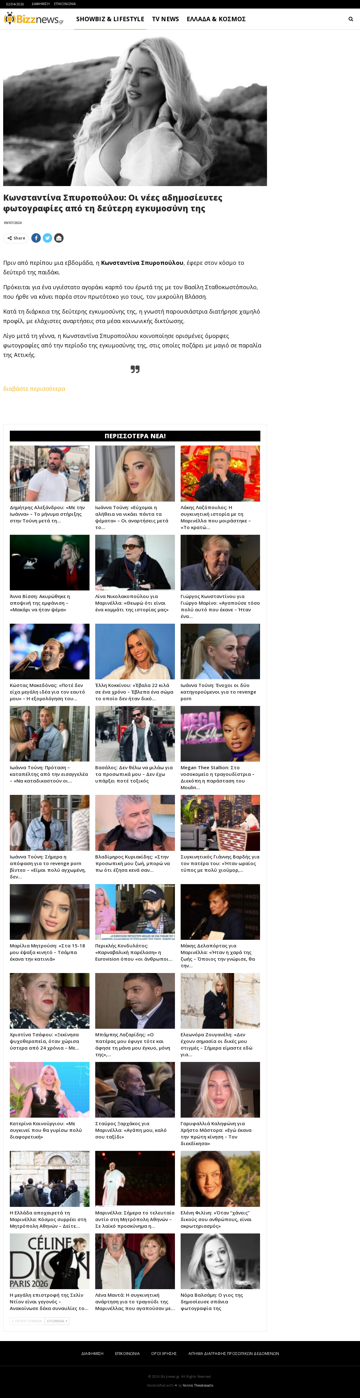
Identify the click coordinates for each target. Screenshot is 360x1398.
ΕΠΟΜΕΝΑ (57, 1321)
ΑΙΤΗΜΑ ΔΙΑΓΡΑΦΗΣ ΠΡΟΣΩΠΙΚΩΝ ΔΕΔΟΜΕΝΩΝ (234, 1353)
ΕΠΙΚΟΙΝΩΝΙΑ (65, 4)
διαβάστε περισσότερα (34, 388)
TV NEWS (165, 19)
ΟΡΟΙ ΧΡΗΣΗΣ (164, 1353)
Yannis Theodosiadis (198, 1385)
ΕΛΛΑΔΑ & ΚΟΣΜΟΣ (216, 19)
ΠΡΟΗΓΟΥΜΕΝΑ (27, 1321)
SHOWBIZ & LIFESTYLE (110, 19)
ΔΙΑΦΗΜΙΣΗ (41, 4)
